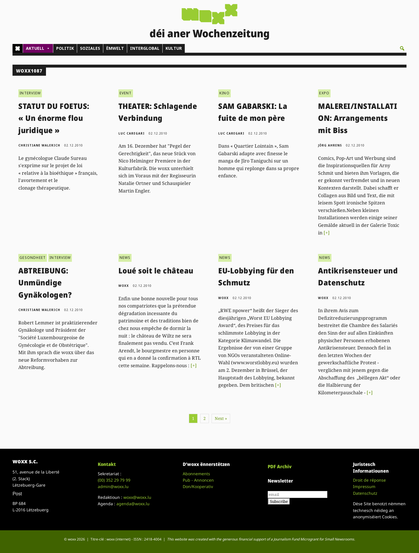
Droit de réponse (369, 480)
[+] (327, 232)
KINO (224, 93)
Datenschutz (365, 493)
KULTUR (174, 48)
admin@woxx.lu (113, 486)
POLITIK (65, 48)
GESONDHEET (32, 257)
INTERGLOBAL (144, 48)
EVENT (126, 93)
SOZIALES (90, 48)
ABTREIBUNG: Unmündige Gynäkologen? (45, 282)
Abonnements (196, 473)
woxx (124, 286)
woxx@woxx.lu (137, 497)
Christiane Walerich (39, 145)
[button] (402, 48)
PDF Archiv (280, 466)
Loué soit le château (155, 270)
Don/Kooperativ (198, 486)
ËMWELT (115, 48)
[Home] (18, 48)
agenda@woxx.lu (133, 503)
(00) (114, 480)
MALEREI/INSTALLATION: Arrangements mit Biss (357, 118)
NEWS (125, 257)
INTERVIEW (30, 93)
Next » (221, 418)
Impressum (364, 486)
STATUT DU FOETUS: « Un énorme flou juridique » (53, 118)
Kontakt (107, 464)
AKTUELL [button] (38, 48)
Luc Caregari (131, 133)
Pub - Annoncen (198, 480)
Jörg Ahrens (330, 145)
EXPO (324, 93)
